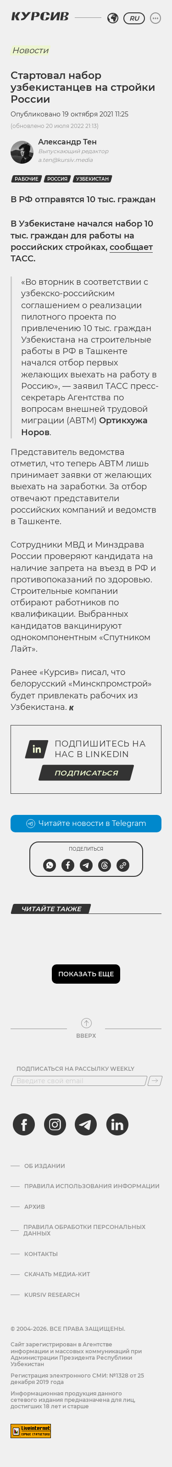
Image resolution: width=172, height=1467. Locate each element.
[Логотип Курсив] (40, 16)
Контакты (41, 1254)
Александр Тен (67, 142)
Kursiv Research (52, 1295)
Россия (57, 179)
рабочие (27, 179)
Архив (34, 1207)
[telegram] (86, 1124)
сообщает (131, 247)
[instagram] (55, 1124)
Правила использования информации (92, 1186)
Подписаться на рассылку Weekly (75, 1069)
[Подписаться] (155, 1081)
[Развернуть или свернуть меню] (155, 18)
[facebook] (24, 1124)
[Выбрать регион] (113, 18)
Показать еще (86, 974)
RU (134, 18)
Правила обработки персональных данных (84, 1230)
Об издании (44, 1166)
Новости (30, 50)
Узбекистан (92, 179)
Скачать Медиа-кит (57, 1274)
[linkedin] (116, 1124)
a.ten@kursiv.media (65, 159)
